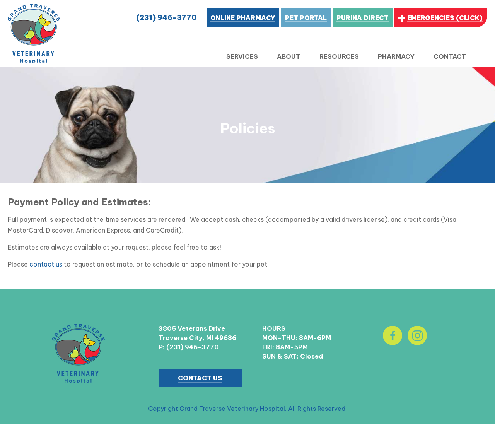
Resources (339, 56)
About (288, 56)
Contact (450, 56)
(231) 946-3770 (166, 17)
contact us (45, 264)
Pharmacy (396, 56)
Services (242, 56)
